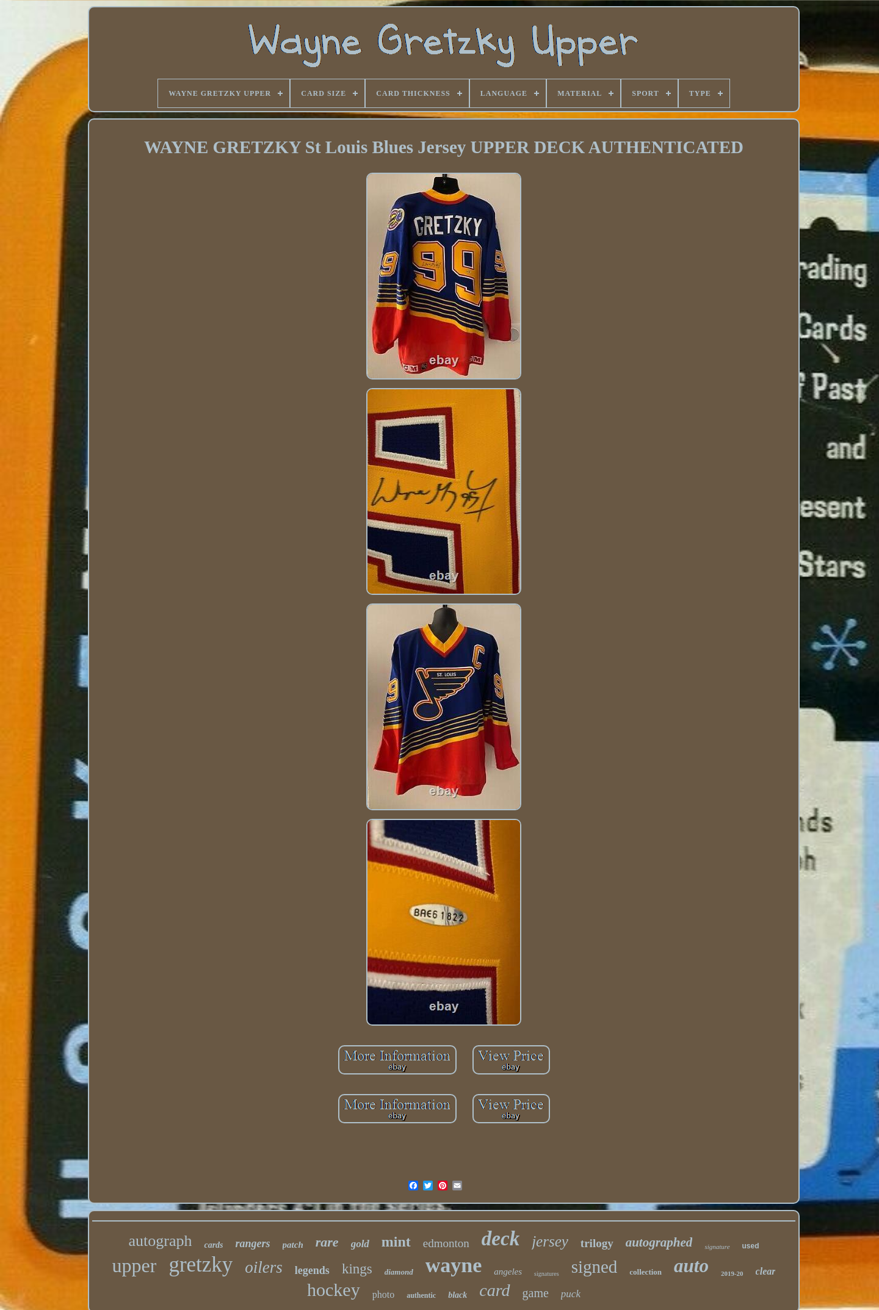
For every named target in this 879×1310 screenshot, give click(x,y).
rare (327, 1242)
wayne (453, 1265)
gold (360, 1244)
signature (716, 1246)
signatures (546, 1273)
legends (312, 1270)
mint (396, 1242)
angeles (508, 1271)
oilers (264, 1267)
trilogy (597, 1243)
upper (134, 1265)
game (536, 1293)
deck (500, 1239)
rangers (253, 1243)
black (457, 1295)
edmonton (446, 1243)
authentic (421, 1295)
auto (691, 1265)
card (494, 1290)
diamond (399, 1271)
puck (571, 1294)
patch (293, 1245)
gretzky (200, 1264)
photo (383, 1294)
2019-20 (732, 1273)
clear (766, 1271)
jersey (550, 1241)
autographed (659, 1242)
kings (357, 1268)
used (750, 1246)
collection (645, 1271)
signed (594, 1266)
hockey (333, 1289)
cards (213, 1245)
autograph (160, 1241)
